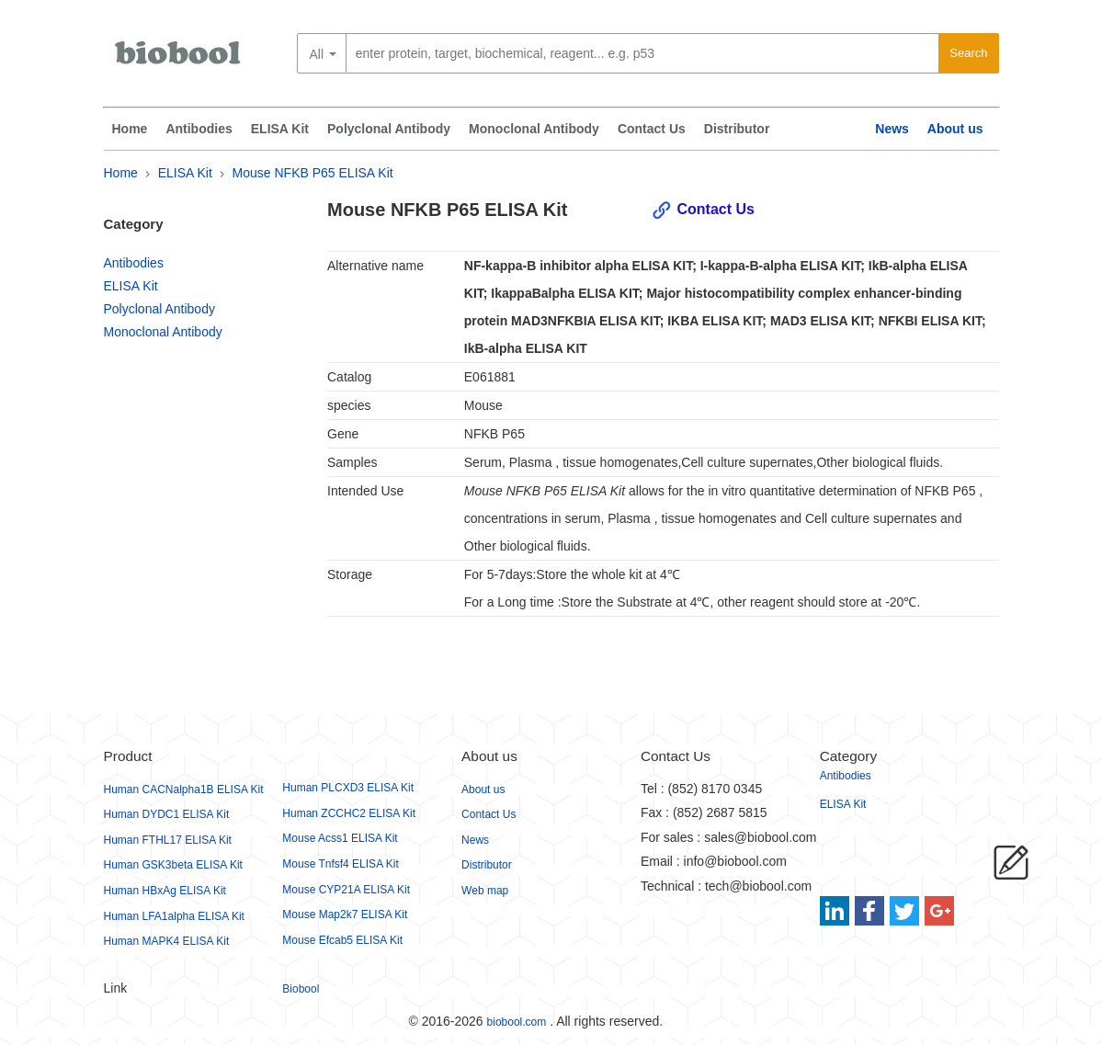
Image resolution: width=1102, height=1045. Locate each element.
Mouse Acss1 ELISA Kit (339, 838)
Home (130, 128)
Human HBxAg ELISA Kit (165, 890)
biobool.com (517, 1022)
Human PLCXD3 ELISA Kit (348, 787)
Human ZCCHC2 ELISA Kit (348, 813)
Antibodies (198, 128)
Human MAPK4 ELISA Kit (167, 941)
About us (955, 128)
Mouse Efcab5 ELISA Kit (342, 940)
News (892, 128)
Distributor (737, 128)
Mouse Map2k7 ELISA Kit (344, 914)
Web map (484, 890)
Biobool (300, 989)
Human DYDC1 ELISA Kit (167, 814)
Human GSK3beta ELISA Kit (173, 864)
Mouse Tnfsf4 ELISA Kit (340, 864)
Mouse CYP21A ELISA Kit (346, 889)
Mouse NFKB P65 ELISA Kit (313, 172)
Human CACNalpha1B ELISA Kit (184, 789)
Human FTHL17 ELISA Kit (168, 840)
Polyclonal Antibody (388, 128)
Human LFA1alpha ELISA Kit (174, 916)
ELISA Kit (280, 128)
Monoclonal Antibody (534, 128)
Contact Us (652, 128)
